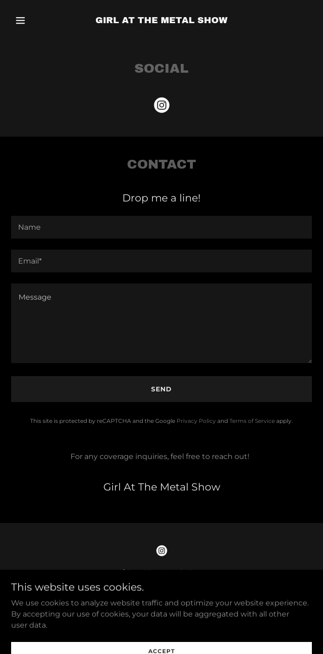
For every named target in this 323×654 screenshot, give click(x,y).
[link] (161, 20)
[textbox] (161, 227)
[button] (33, 20)
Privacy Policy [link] (196, 420)
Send (161, 389)
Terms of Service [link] (252, 420)
